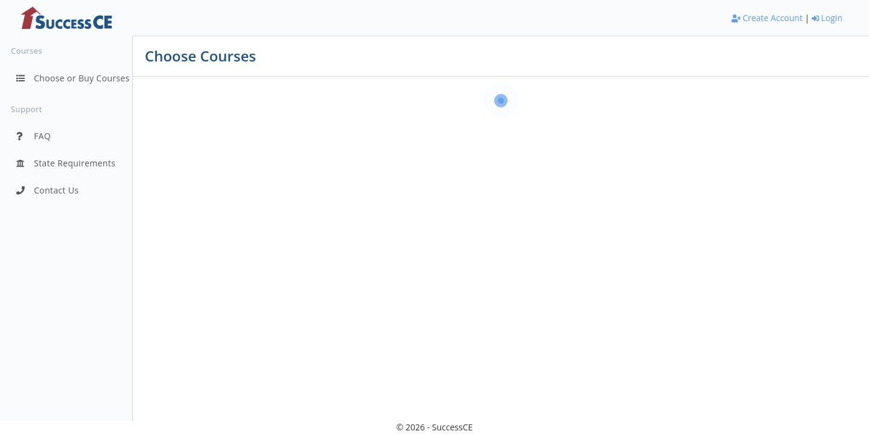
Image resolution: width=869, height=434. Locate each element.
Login (827, 18)
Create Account (767, 18)
